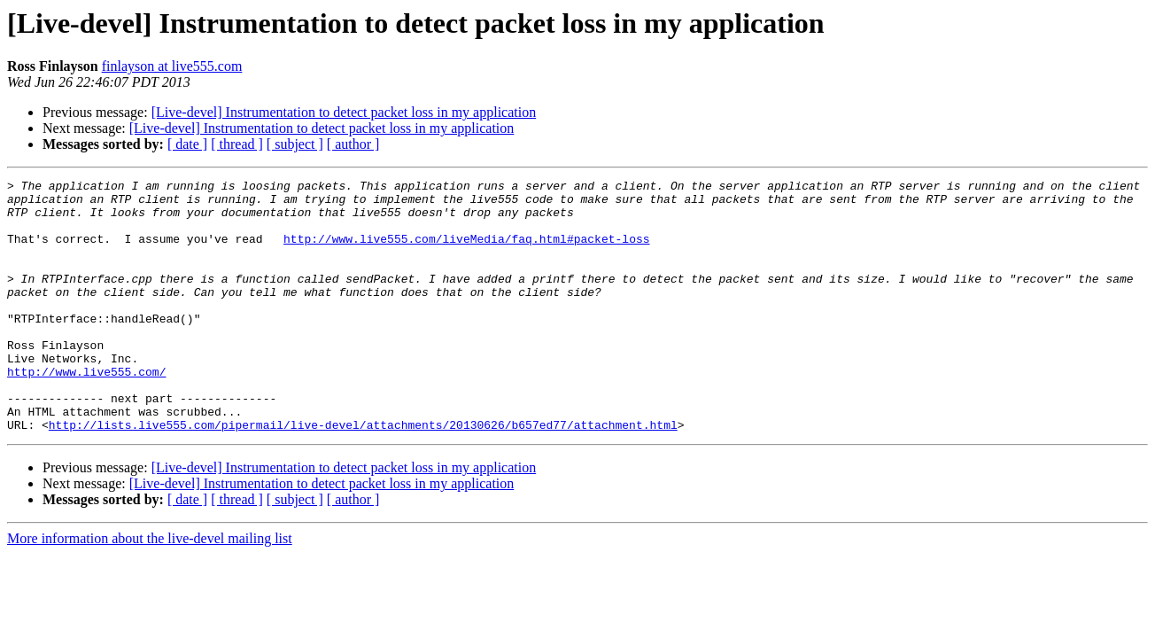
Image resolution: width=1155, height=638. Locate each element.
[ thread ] (237, 144)
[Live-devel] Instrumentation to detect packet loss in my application (344, 112)
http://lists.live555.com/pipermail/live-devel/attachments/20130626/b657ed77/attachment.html (363, 475)
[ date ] (187, 144)
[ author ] (353, 144)
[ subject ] (295, 144)
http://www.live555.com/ (86, 411)
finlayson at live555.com (172, 66)
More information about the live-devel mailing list (149, 588)
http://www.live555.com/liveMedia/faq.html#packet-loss (466, 252)
